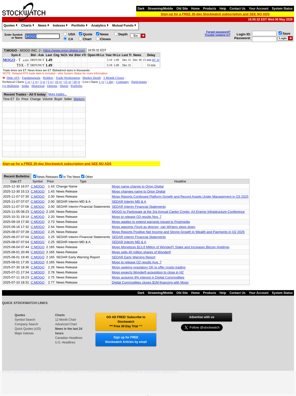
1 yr (27, 82)
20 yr (76, 82)
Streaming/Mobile (160, 8)
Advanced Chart (66, 324)
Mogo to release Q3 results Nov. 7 (137, 217)
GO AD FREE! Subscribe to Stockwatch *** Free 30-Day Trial (125, 321)
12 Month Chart (65, 319)
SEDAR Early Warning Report (133, 257)
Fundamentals (31, 78)
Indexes (61, 26)
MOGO (9, 60)
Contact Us (237, 8)
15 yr (67, 82)
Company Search (26, 324)
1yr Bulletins (10, 86)
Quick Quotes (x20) (28, 329)
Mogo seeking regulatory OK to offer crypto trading (149, 267)
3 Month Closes (113, 78)
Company (122, 82)
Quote (88, 34)
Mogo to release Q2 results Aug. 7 (137, 262)
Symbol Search (25, 319)
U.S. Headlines (65, 342)
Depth (123, 34)
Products (209, 8)
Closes (105, 39)
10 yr (58, 82)
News (44, 26)
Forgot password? (218, 31)
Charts (28, 26)
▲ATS (26, 60)
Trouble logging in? (218, 34)
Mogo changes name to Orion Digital (138, 191)
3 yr (42, 82)
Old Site (182, 8)
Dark (141, 8)
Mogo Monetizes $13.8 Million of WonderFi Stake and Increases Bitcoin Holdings (171, 247)
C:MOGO (37, 186)
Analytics (100, 26)
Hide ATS (13, 78)
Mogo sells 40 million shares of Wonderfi (141, 252)
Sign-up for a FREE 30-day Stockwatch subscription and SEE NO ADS (215, 14)
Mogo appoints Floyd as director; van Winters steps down (153, 227)
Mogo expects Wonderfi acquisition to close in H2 (148, 272)
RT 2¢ (156, 60)
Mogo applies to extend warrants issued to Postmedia (151, 222)
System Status (282, 8)
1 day (110, 82)
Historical (38, 86)
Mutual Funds (125, 26)
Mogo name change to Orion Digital (138, 186)
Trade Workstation (68, 78)
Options (52, 86)
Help (223, 8)
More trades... (57, 94)
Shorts (64, 86)
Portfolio (79, 26)
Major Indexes (24, 333)
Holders (48, 78)
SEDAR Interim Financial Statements (139, 206)
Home (195, 8)
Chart (87, 39)
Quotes (11, 26)
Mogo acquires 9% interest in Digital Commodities (148, 277)
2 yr (35, 82)
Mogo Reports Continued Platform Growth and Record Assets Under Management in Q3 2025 (180, 196)
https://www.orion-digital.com (64, 50)
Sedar (25, 86)
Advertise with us (201, 317)
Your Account (258, 8)
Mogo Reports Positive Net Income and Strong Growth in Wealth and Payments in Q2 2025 (178, 232)
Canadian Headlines (68, 338)
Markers (79, 99)
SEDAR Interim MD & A (129, 201)
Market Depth (91, 78)
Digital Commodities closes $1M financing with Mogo (150, 282)
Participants (139, 82)
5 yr (50, 82)
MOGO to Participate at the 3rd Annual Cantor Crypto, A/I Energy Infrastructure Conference (178, 212)
